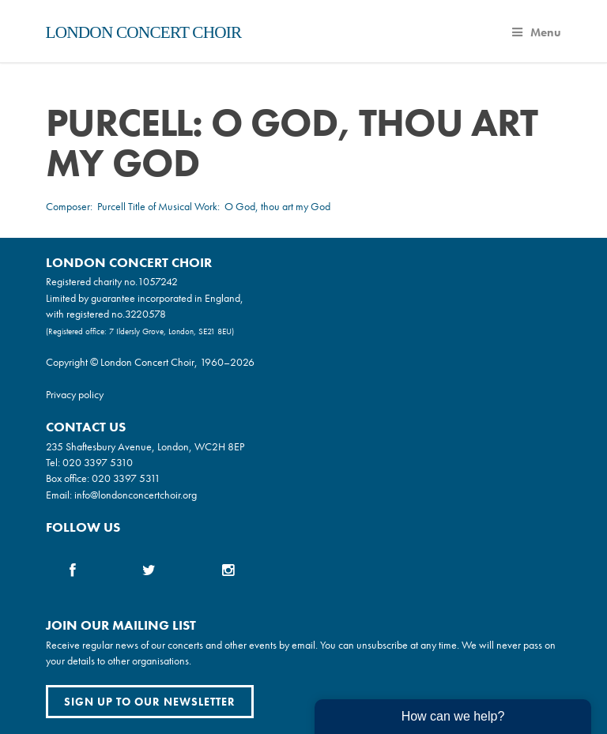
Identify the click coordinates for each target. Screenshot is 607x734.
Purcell (111, 206)
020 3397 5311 (126, 478)
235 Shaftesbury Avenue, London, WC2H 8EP (145, 446)
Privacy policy (75, 394)
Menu (536, 32)
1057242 (158, 281)
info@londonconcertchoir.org (135, 494)
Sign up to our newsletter (150, 701)
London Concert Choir (144, 32)
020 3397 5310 (97, 462)
